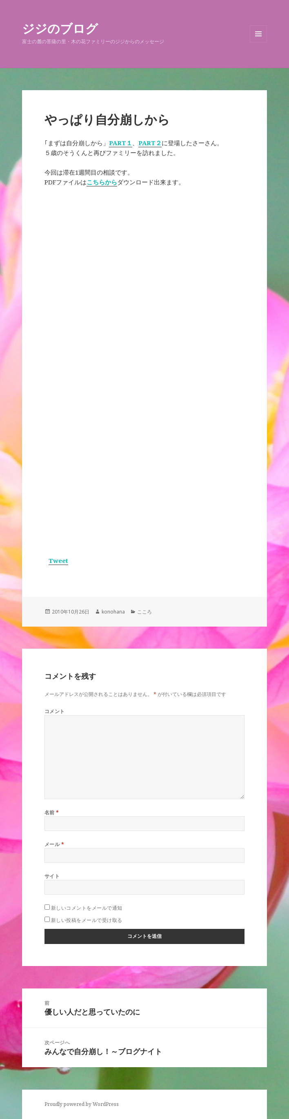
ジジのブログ (60, 28)
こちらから (102, 182)
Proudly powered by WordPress (81, 1104)
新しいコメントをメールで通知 (86, 907)
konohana (113, 611)
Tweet (58, 560)
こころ (144, 611)
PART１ (120, 143)
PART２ (150, 143)
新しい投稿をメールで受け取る (86, 920)
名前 (51, 812)
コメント (54, 711)
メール (54, 844)
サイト (52, 876)
